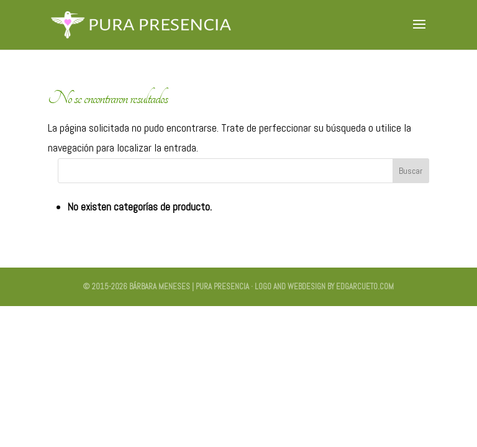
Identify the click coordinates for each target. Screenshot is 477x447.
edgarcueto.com (365, 286)
